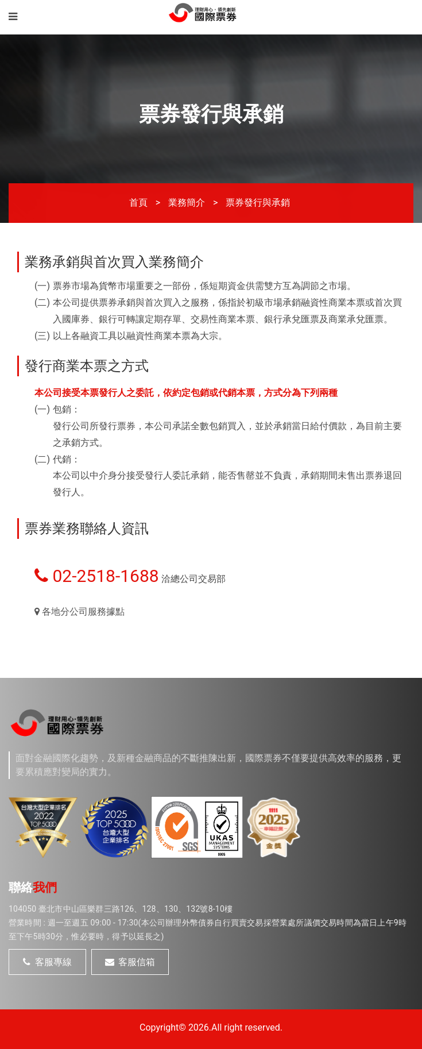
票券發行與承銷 (258, 202)
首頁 (138, 202)
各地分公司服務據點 (79, 611)
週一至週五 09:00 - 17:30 (93, 922)
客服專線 (47, 962)
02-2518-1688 (96, 576)
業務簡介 (186, 202)
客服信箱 (130, 962)
